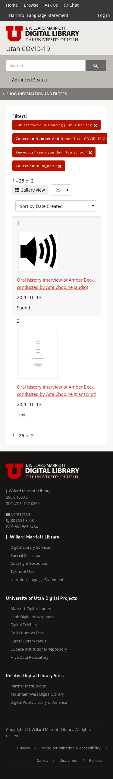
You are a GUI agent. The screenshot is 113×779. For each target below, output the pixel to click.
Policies (95, 760)
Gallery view (32, 190)
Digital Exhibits (24, 624)
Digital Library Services (31, 547)
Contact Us (18, 514)
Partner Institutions (28, 686)
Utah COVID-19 (28, 48)
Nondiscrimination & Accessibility (71, 748)
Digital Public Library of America (39, 702)
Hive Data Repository (30, 657)
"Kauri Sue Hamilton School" (54, 152)
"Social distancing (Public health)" (56, 125)
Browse (31, 5)
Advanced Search (29, 79)
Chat (71, 5)
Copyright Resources (29, 563)
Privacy (23, 748)
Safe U (42, 760)
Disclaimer (68, 760)
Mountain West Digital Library (37, 694)
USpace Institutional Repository (39, 649)
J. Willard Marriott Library (28, 490)
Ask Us (51, 5)
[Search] (46, 65)
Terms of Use (22, 571)
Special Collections (27, 555)
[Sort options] (56, 206)
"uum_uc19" (39, 165)
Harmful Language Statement (38, 15)
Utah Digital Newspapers (33, 616)
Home (12, 5)
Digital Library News (28, 641)
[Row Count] (61, 190)
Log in (104, 15)
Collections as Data (27, 632)
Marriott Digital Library (31, 608)
